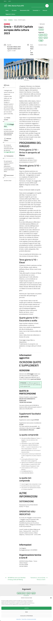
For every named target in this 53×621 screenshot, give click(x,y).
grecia (45, 37)
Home (7, 10)
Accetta (27, 608)
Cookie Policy (18, 619)
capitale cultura (43, 35)
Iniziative (10, 20)
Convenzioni (36, 10)
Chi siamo (14, 10)
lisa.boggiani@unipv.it (9, 152)
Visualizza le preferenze (26, 616)
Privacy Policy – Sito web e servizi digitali (29, 619)
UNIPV (9, 1)
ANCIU (5, 1)
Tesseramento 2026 (24, 10)
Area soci (45, 10)
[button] (51, 597)
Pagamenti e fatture (10, 14)
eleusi (40, 37)
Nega (26, 612)
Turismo (41, 29)
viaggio (41, 40)
